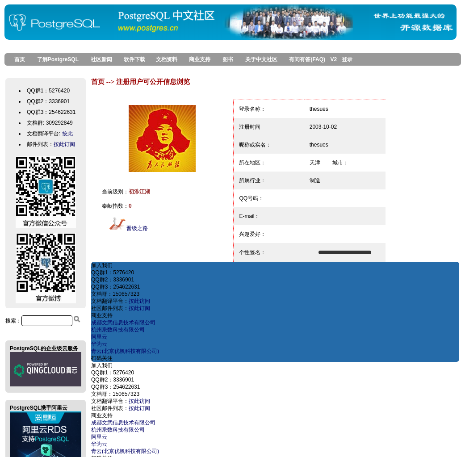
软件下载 (134, 59)
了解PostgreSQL (58, 59)
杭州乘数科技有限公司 (118, 330)
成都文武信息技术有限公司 (123, 322)
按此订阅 (64, 144)
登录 (347, 59)
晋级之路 (128, 228)
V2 (333, 59)
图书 (227, 59)
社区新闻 (101, 59)
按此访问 (139, 301)
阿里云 (99, 337)
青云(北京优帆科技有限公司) (125, 351)
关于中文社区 (261, 59)
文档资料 (166, 59)
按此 (67, 133)
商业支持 (199, 59)
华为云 (99, 344)
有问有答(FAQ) (307, 59)
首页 (17, 59)
